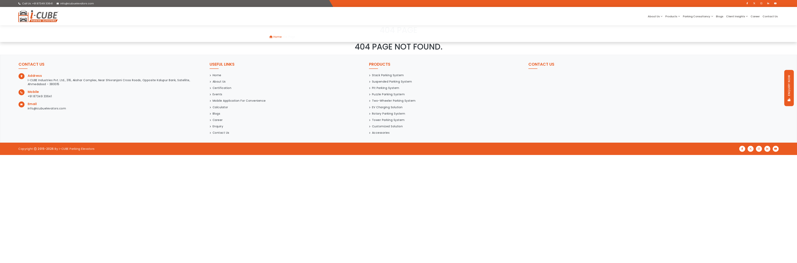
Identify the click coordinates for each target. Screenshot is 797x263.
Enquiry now (789, 88)
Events (217, 94)
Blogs (719, 16)
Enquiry (218, 126)
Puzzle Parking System (388, 94)
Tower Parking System (388, 120)
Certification (222, 88)
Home (275, 37)
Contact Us (770, 16)
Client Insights (735, 16)
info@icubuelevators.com (75, 3)
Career (755, 16)
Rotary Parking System (388, 114)
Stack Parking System (388, 75)
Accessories (381, 133)
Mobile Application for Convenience (239, 101)
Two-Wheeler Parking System (394, 101)
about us (654, 16)
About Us (219, 82)
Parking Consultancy (696, 16)
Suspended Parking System (392, 82)
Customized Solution (387, 126)
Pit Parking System (385, 88)
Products (671, 16)
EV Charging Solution (387, 107)
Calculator (220, 107)
